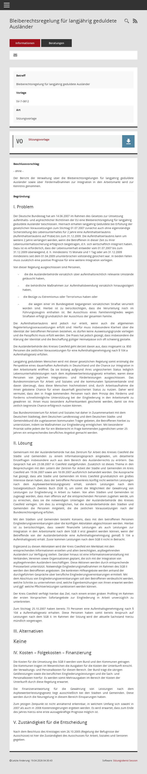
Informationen (25, 43)
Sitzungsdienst (125, 760)
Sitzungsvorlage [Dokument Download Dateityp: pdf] (39, 139)
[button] (128, 141)
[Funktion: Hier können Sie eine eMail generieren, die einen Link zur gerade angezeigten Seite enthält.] (15, 55)
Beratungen (56, 43)
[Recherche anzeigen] (126, 21)
